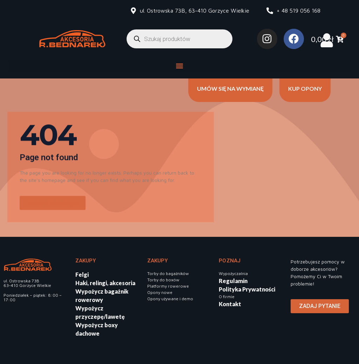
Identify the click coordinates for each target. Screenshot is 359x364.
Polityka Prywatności (247, 289)
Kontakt (230, 304)
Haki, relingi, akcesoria (105, 283)
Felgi (82, 274)
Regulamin (233, 280)
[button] (179, 65)
